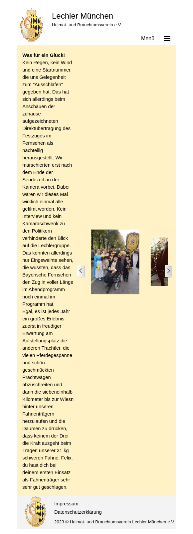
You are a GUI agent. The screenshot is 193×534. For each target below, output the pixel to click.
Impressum (66, 503)
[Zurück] (81, 271)
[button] (115, 261)
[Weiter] (168, 271)
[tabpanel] (48, 271)
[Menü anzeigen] (167, 38)
